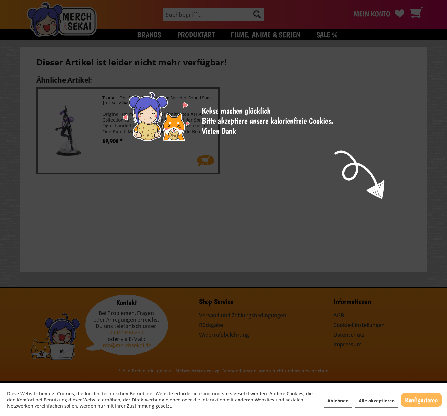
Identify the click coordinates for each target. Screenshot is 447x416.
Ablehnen (338, 401)
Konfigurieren (421, 400)
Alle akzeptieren (377, 401)
